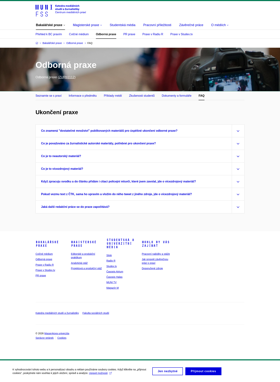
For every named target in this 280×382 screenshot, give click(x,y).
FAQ (201, 95)
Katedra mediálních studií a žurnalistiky (57, 313)
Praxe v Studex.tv (181, 34)
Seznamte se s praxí (49, 95)
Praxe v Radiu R (152, 34)
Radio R (111, 260)
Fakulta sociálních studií (95, 313)
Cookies (61, 337)
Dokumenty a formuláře (176, 95)
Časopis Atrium (114, 271)
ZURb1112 (66, 77)
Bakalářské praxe (47, 244)
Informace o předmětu (83, 95)
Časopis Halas (114, 277)
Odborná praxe (106, 34)
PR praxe (129, 34)
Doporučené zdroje (152, 268)
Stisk (109, 255)
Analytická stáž (79, 263)
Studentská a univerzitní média (120, 243)
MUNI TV (111, 282)
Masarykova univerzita (56, 333)
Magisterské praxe (83, 244)
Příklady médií (113, 95)
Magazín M (112, 287)
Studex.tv (111, 266)
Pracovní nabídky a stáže (156, 253)
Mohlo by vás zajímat (156, 244)
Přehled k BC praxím (49, 34)
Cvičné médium (79, 34)
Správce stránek (45, 337)
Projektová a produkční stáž (86, 268)
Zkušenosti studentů (142, 95)
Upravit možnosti (100, 374)
